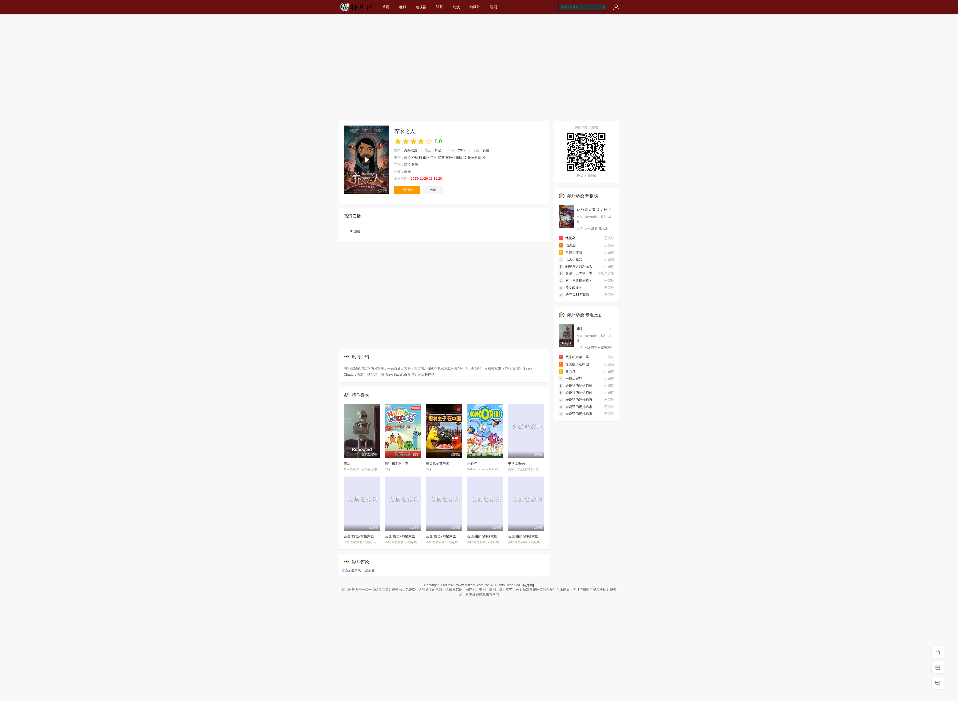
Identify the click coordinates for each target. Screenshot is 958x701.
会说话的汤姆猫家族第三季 (487, 536)
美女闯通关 (570, 288)
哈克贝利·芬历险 (574, 295)
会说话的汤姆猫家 (575, 385)
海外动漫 (410, 150)
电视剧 (421, 7)
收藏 (433, 189)
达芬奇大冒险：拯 (592, 209)
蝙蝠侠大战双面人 (575, 266)
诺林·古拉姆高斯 (450, 157)
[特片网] (528, 585)
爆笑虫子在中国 (437, 463)
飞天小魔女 (570, 259)
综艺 (439, 7)
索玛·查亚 (430, 157)
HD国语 (354, 231)
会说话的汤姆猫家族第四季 (446, 536)
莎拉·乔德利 (413, 157)
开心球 (472, 463)
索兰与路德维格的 (575, 280)
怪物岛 (567, 238)
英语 (486, 150)
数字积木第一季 (396, 463)
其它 (437, 150)
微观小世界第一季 (575, 273)
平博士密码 (516, 463)
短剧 (493, 7)
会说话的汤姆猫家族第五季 (364, 536)
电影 (402, 7)
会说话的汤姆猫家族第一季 (528, 536)
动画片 (474, 7)
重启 (347, 463)
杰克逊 (567, 245)
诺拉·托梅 (411, 164)
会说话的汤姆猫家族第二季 (405, 536)
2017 (462, 150)
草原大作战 (570, 252)
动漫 (456, 7)
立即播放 (407, 189)
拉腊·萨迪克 (472, 157)
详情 (433, 374)
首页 (385, 7)
